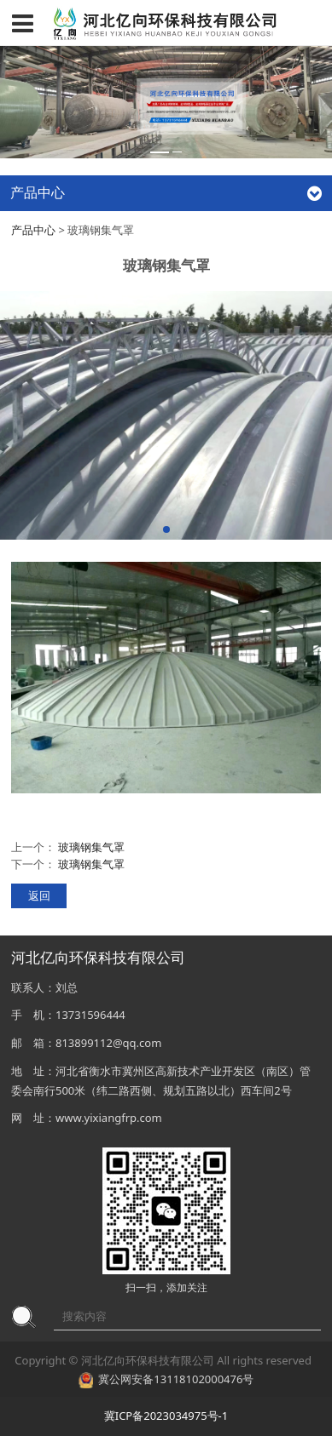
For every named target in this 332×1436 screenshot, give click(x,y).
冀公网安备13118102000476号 (175, 1379)
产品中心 (33, 229)
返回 (39, 895)
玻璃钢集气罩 (91, 847)
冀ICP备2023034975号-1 (166, 1415)
